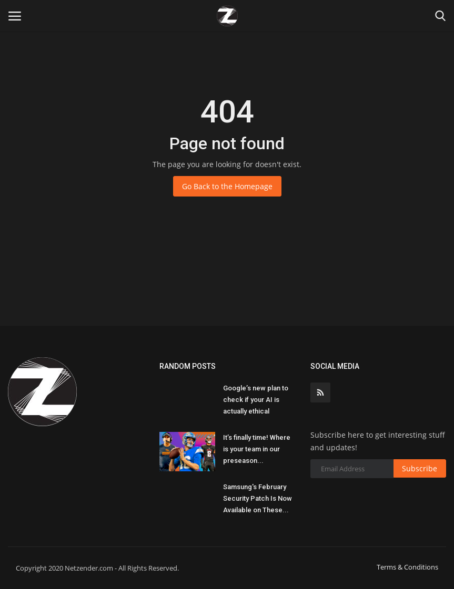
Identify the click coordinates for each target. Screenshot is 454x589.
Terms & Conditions (407, 567)
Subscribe (419, 468)
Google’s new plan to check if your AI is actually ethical (255, 399)
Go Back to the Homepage (227, 186)
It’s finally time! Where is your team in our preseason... (256, 448)
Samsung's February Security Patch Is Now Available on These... (257, 498)
